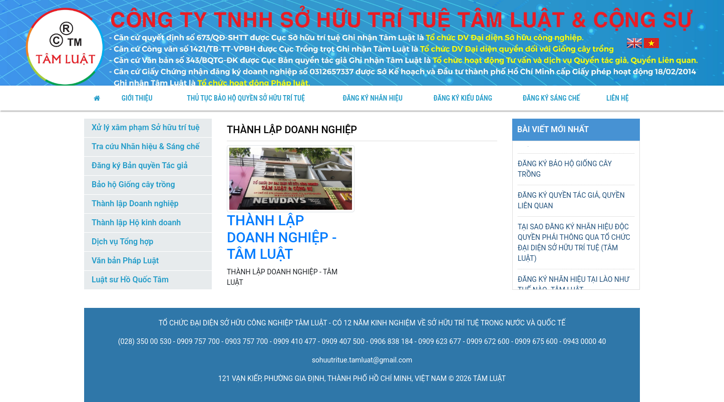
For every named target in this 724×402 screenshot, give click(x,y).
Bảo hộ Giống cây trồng (133, 184)
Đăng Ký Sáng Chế (551, 98)
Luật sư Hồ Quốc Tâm (130, 279)
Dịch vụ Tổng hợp (122, 241)
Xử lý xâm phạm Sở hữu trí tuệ (146, 127)
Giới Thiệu (137, 98)
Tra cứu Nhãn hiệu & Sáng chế (145, 146)
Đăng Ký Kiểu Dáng (463, 98)
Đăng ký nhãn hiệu (372, 98)
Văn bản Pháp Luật (125, 260)
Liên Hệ (617, 98)
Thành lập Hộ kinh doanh (136, 222)
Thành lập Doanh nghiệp (135, 203)
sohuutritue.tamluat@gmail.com (362, 360)
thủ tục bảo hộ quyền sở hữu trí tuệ (246, 98)
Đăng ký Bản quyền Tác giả (140, 165)
